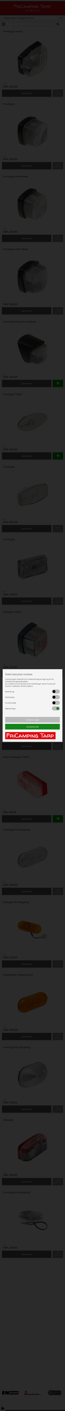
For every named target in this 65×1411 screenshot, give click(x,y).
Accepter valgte (32, 719)
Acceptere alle (32, 726)
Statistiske (10, 697)
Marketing (9, 691)
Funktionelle (10, 703)
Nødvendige (10, 708)
